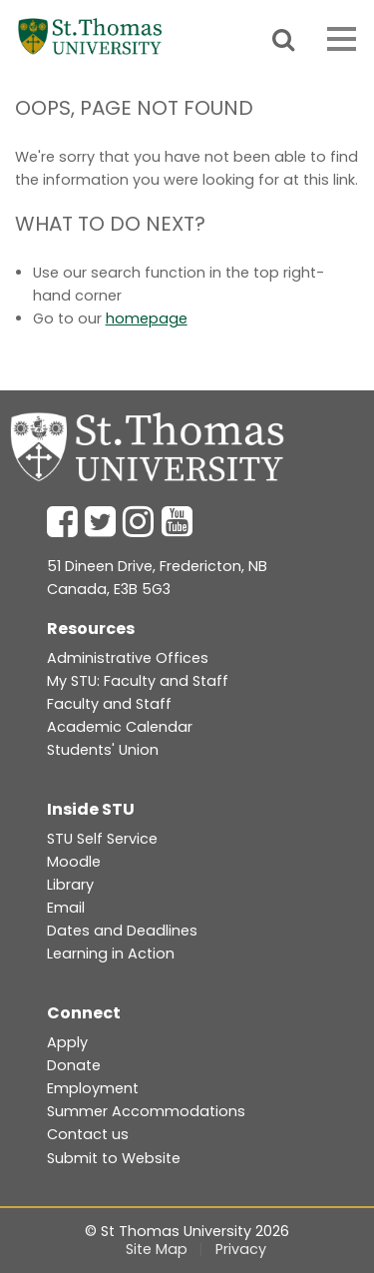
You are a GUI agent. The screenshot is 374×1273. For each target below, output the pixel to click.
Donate (74, 1065)
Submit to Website (114, 1158)
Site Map (156, 1249)
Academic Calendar (119, 727)
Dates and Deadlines (122, 931)
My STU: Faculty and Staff (137, 681)
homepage (146, 318)
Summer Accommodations (146, 1111)
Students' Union (103, 750)
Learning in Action (111, 953)
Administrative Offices (127, 658)
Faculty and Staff (109, 704)
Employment (93, 1088)
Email (66, 908)
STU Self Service (102, 839)
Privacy (240, 1249)
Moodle (74, 862)
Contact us (88, 1134)
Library (70, 885)
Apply (67, 1042)
